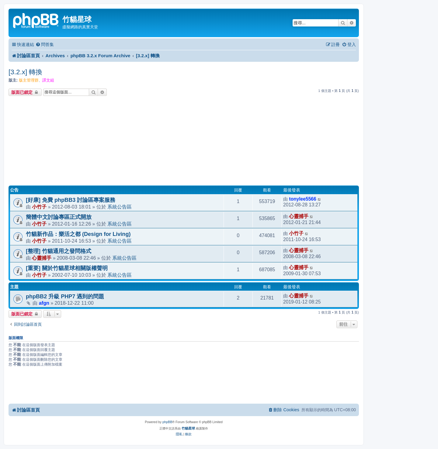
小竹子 (39, 206)
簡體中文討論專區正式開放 (59, 217)
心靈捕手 (298, 216)
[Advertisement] (184, 141)
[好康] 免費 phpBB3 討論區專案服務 (70, 200)
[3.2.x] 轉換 (26, 72)
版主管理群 (29, 80)
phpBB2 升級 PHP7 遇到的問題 (65, 296)
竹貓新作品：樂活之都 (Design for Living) (78, 234)
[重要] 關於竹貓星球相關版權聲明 (67, 268)
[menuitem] (45, 44)
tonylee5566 (302, 199)
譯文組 (48, 80)
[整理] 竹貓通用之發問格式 (58, 251)
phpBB (167, 422)
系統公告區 (119, 206)
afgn (44, 303)
